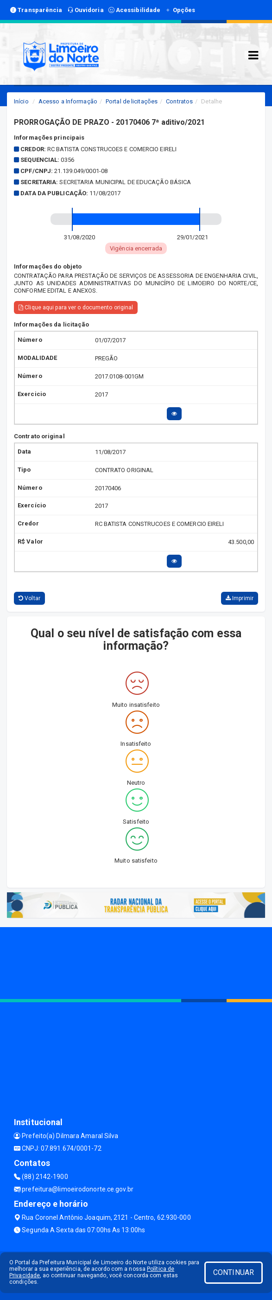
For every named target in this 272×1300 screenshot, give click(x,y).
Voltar (29, 598)
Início (21, 101)
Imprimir (239, 598)
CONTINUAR (233, 1272)
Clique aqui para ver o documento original (76, 307)
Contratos (179, 101)
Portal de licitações (132, 101)
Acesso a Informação (67, 101)
